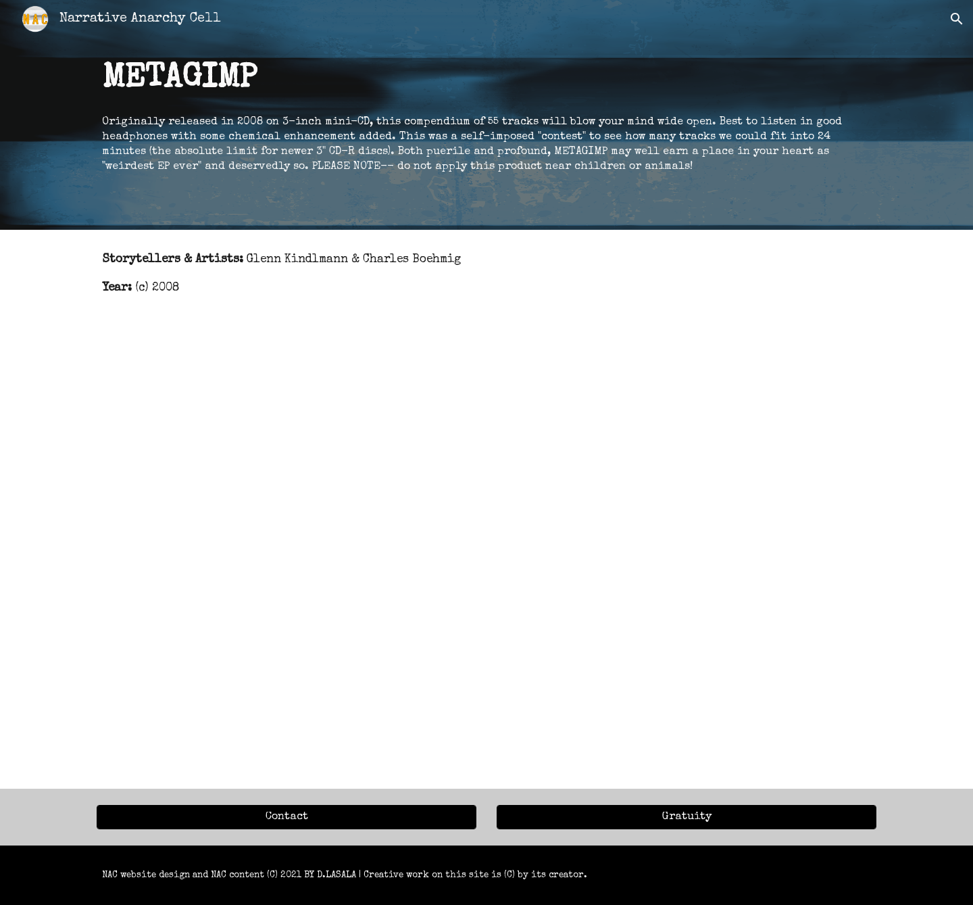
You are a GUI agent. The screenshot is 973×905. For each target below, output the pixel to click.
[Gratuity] (686, 817)
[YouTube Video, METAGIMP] (486, 554)
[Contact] (286, 817)
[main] (486, 115)
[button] (957, 19)
